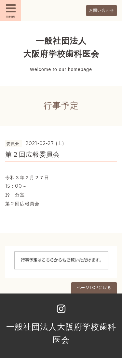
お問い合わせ (101, 10)
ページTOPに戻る (94, 287)
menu (11, 10)
